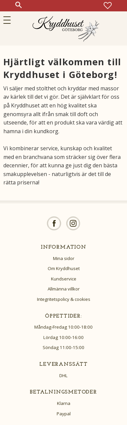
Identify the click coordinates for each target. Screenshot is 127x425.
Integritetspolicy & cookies (63, 299)
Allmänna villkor (64, 289)
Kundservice (63, 279)
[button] (9, 20)
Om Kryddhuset (64, 268)
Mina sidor (63, 258)
